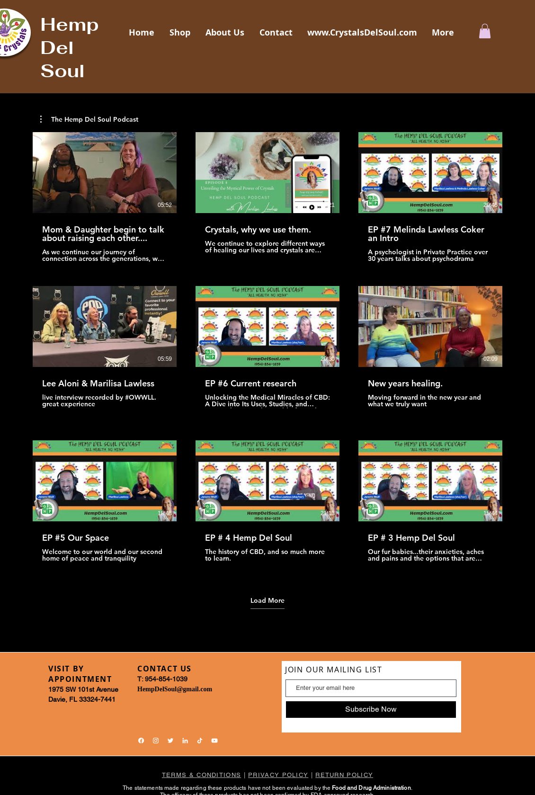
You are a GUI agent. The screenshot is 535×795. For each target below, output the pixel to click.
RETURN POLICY (344, 774)
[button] (485, 31)
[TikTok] (200, 740)
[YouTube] (214, 740)
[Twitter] (170, 740)
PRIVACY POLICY (278, 774)
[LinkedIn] (185, 740)
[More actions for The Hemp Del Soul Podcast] (89, 119)
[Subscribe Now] (370, 709)
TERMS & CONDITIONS (201, 774)
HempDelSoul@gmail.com (174, 689)
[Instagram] (156, 740)
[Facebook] (141, 740)
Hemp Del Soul (69, 47)
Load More (267, 600)
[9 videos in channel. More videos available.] (267, 351)
